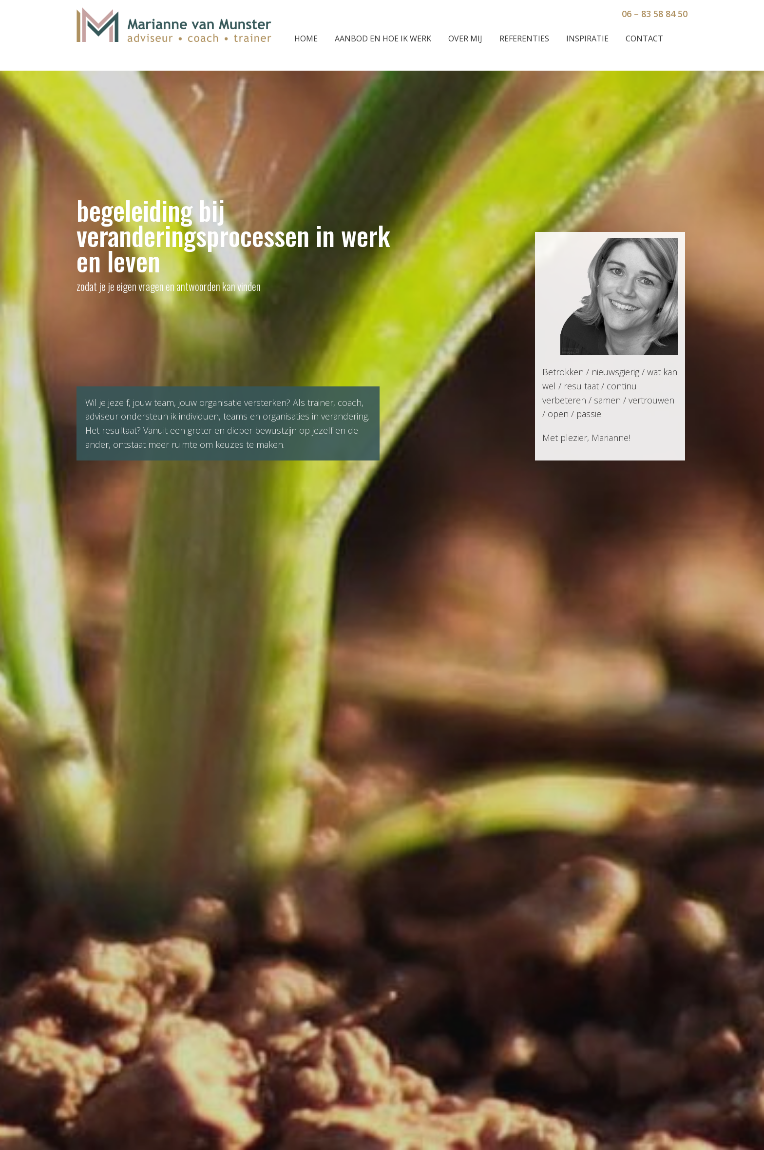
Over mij (465, 38)
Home (306, 38)
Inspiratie (587, 38)
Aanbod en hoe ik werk (383, 38)
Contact (644, 38)
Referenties (524, 38)
